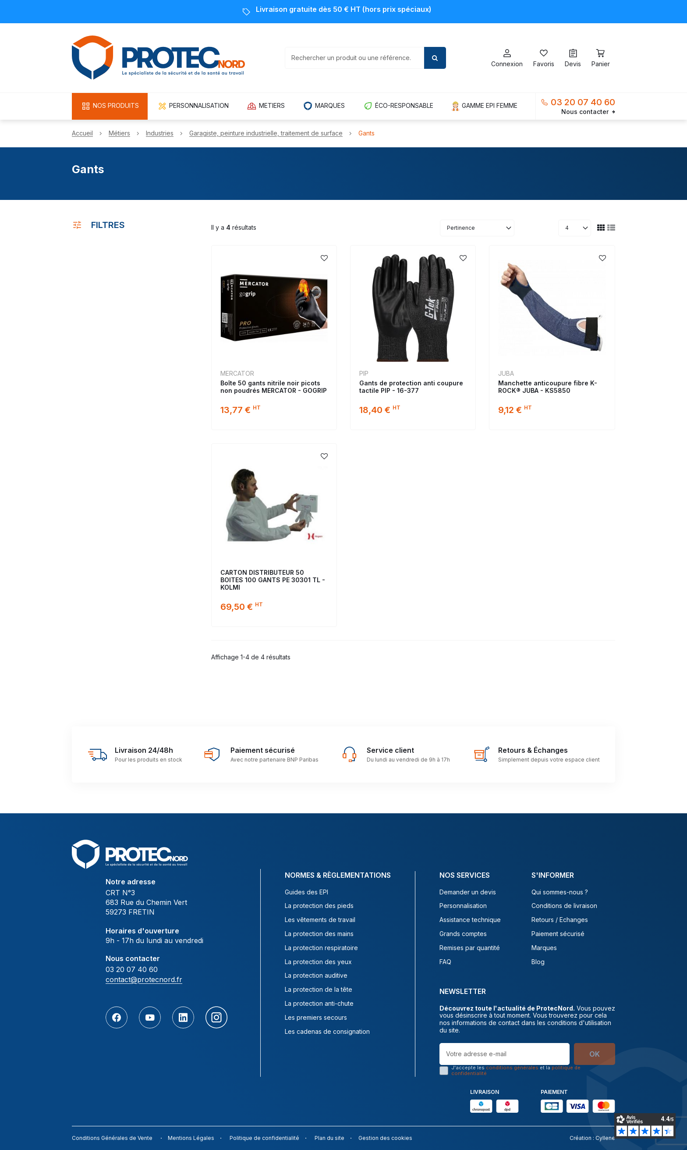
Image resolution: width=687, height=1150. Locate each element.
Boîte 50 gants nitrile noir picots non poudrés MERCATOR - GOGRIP (273, 386)
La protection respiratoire (321, 947)
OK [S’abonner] (594, 1054)
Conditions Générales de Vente (112, 1138)
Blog (538, 961)
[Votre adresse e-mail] (504, 1054)
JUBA (506, 373)
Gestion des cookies (385, 1138)
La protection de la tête (318, 989)
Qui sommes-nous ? (559, 892)
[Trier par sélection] (477, 228)
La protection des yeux (318, 961)
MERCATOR (237, 373)
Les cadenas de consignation (327, 1031)
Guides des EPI (306, 892)
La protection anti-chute (319, 1003)
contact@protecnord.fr (144, 979)
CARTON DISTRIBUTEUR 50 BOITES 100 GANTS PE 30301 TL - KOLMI (272, 580)
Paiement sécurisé (557, 933)
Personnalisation (463, 905)
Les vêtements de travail (320, 919)
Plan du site (329, 1138)
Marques (544, 947)
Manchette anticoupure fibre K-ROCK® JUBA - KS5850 (547, 386)
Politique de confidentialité (264, 1138)
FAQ (445, 961)
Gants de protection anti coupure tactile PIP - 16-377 (411, 386)
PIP (363, 373)
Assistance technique (470, 919)
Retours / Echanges (559, 919)
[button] (110, 106)
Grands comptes (463, 933)
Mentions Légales (191, 1138)
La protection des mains (319, 933)
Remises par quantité (469, 947)
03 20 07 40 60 (583, 102)
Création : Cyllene (592, 1138)
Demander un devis (467, 892)
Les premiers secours (316, 1017)
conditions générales (512, 1068)
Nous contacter (588, 111)
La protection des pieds (319, 905)
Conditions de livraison (564, 905)
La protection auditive (316, 975)
